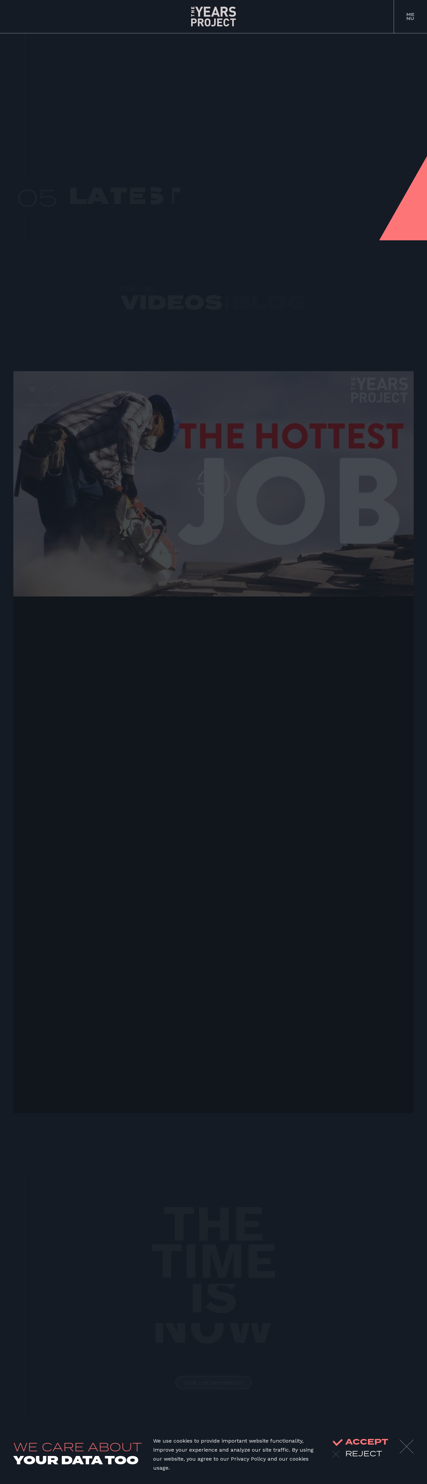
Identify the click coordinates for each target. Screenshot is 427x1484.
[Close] (407, 1447)
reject (357, 1454)
